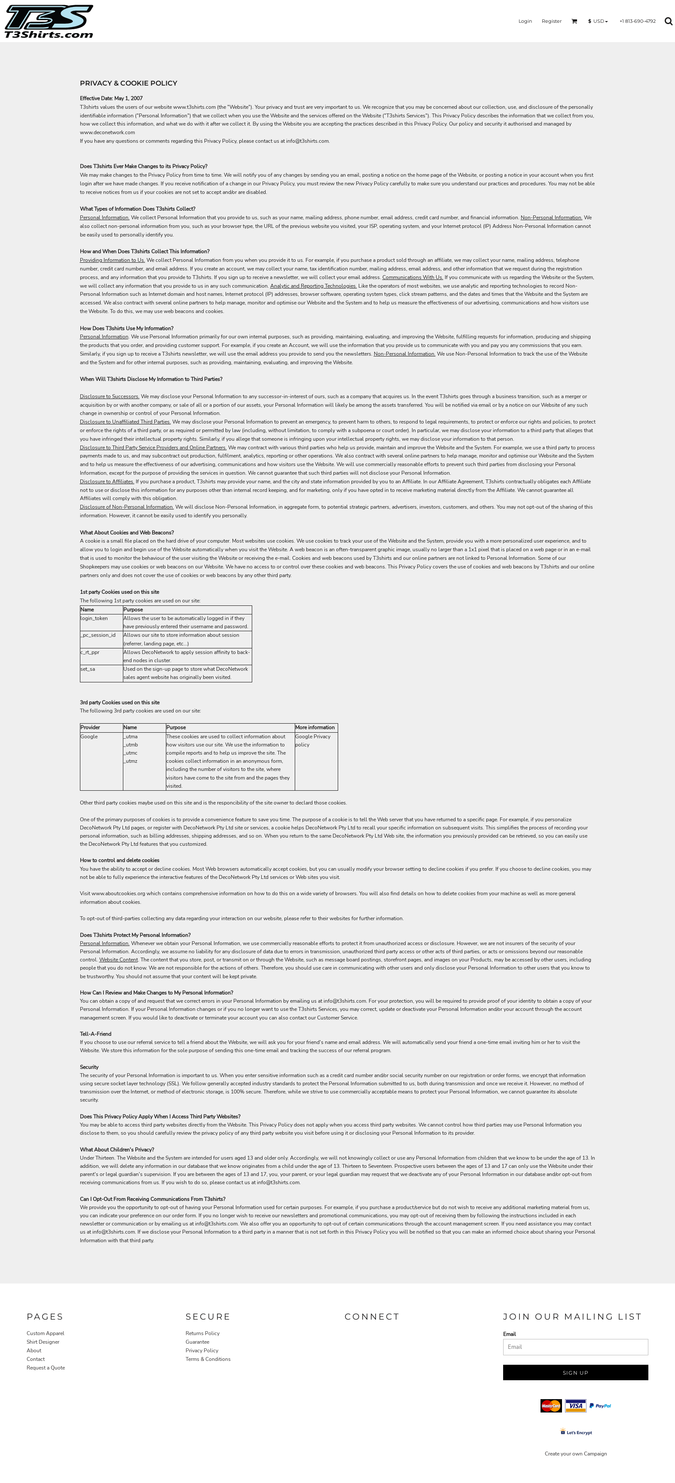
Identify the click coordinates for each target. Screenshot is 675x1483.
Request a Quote (46, 1367)
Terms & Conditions (208, 1359)
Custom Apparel (45, 1333)
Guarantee (197, 1342)
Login (525, 21)
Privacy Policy (202, 1350)
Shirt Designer (43, 1342)
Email (509, 1334)
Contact (36, 1359)
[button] (574, 21)
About (34, 1350)
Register (552, 21)
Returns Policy (203, 1333)
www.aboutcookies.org (118, 893)
